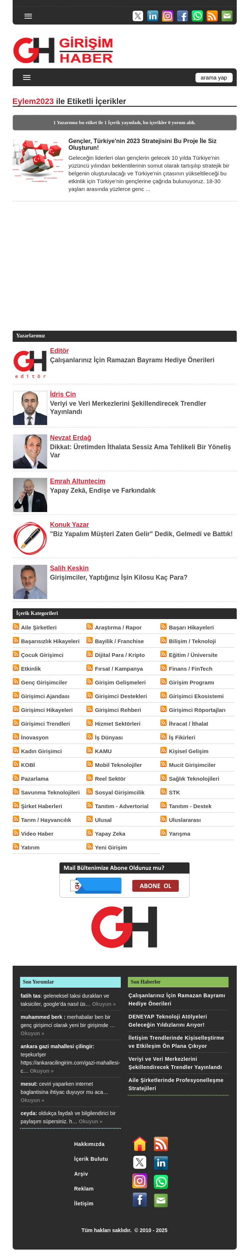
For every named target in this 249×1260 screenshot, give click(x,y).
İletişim (84, 1203)
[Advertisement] (123, 277)
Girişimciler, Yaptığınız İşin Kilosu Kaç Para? (119, 577)
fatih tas (31, 996)
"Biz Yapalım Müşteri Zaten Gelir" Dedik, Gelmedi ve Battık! (141, 534)
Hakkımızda (89, 1144)
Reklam (84, 1189)
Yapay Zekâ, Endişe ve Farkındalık (103, 490)
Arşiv (81, 1174)
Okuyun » (104, 1004)
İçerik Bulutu (91, 1159)
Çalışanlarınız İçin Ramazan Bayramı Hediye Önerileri (132, 360)
